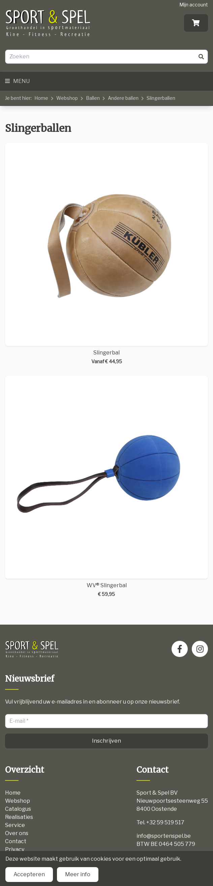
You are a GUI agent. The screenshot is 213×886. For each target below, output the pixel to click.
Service (15, 825)
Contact (15, 841)
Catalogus (18, 809)
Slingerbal (106, 254)
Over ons (16, 833)
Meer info (77, 874)
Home (41, 98)
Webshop (67, 98)
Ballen (93, 98)
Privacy (14, 849)
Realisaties (19, 817)
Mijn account (193, 4)
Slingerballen (161, 98)
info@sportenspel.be (163, 836)
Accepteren (29, 874)
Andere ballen (123, 98)
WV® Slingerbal (106, 487)
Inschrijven (106, 741)
